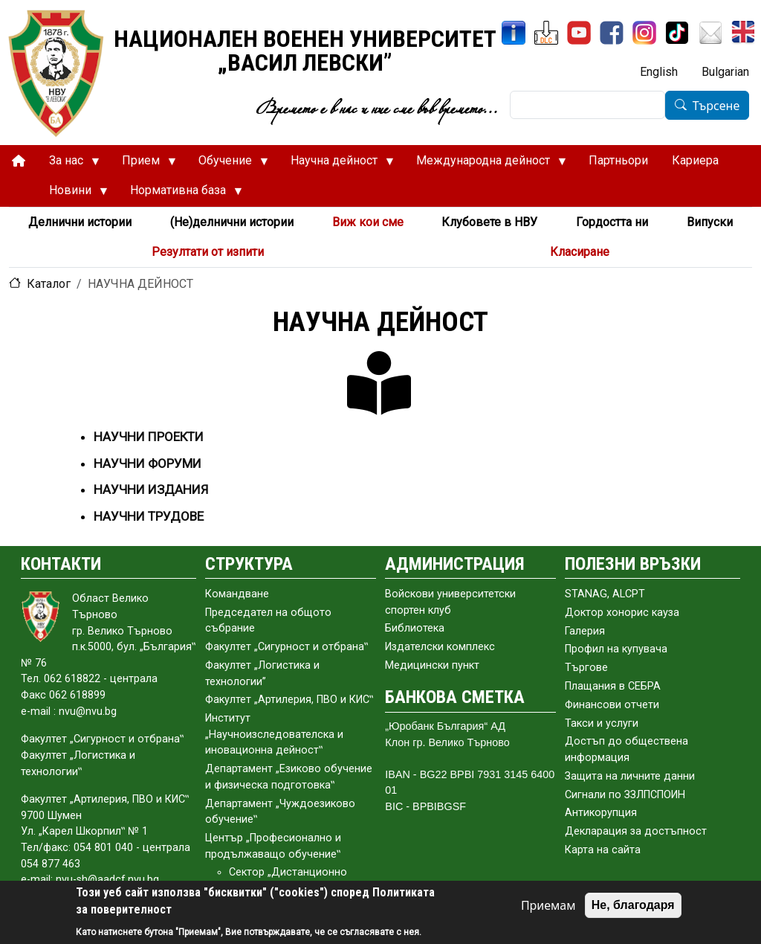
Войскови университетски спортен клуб (450, 602)
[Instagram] (644, 33)
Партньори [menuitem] (618, 160)
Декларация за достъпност (636, 831)
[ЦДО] (546, 33)
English (659, 72)
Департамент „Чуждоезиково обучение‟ (280, 811)
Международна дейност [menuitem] (485, 164)
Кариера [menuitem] (695, 160)
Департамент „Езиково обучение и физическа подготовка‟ (288, 777)
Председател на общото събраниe (268, 620)
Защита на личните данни (630, 776)
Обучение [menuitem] (227, 164)
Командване (237, 594)
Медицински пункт (432, 665)
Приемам (548, 905)
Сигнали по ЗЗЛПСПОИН (625, 795)
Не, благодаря (633, 905)
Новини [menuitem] (72, 194)
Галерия (585, 631)
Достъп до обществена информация (626, 749)
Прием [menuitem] (143, 164)
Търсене (716, 105)
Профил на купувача (616, 649)
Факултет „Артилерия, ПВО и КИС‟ (289, 699)
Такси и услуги (601, 723)
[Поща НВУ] (710, 33)
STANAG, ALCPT (605, 594)
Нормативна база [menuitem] (180, 194)
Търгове (586, 667)
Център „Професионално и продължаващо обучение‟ (273, 846)
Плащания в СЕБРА (613, 686)
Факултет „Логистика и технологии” (262, 673)
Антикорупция (601, 812)
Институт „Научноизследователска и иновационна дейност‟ (274, 734)
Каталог (49, 284)
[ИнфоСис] (513, 33)
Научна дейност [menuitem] (336, 164)
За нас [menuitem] (68, 164)
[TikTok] (677, 33)
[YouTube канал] (579, 33)
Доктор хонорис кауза (622, 612)
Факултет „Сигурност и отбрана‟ (286, 646)
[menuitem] (18, 161)
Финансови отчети (612, 705)
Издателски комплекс (440, 646)
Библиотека (414, 628)
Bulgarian (725, 72)
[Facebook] (611, 33)
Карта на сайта (603, 850)
